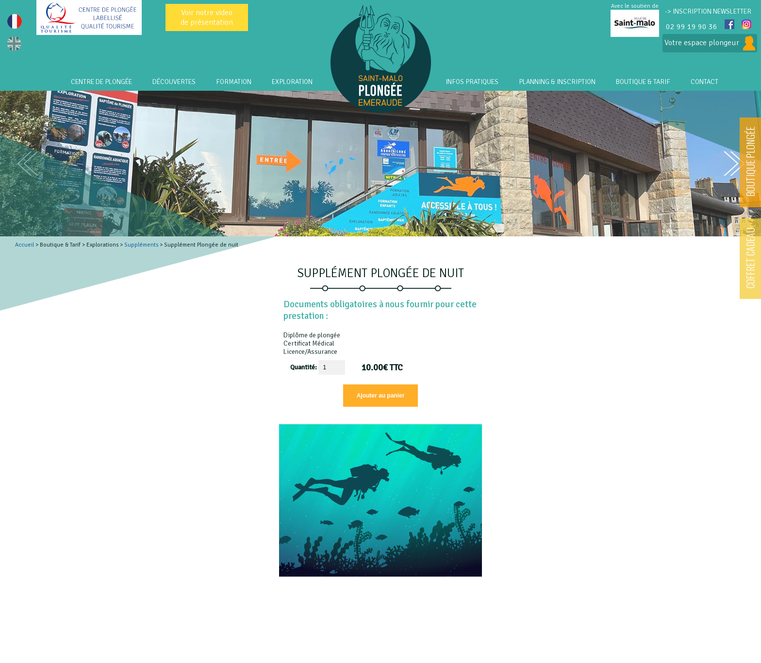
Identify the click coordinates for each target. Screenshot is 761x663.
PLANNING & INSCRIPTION (557, 82)
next (734, 163)
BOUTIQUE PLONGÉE (750, 162)
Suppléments (141, 245)
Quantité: (304, 367)
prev (27, 163)
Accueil (24, 245)
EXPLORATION (292, 82)
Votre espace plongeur (709, 43)
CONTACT (704, 82)
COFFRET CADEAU (750, 258)
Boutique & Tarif (643, 82)
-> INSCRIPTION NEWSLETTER (708, 11)
